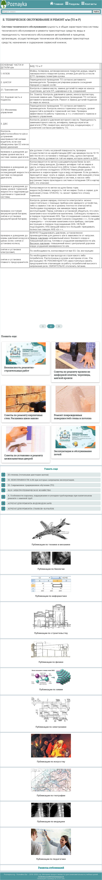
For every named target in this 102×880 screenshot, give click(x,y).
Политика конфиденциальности (51, 876)
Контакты (91, 4)
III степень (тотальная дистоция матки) (28, 474)
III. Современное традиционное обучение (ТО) (31, 485)
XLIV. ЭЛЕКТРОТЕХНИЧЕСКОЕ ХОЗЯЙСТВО (29, 490)
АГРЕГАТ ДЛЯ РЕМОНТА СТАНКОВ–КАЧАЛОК (31, 508)
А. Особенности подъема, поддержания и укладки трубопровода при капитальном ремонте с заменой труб (50, 496)
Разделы (74, 4)
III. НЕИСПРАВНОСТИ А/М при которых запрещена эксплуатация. (41, 479)
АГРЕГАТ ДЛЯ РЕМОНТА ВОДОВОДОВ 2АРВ (30, 503)
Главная (58, 4)
